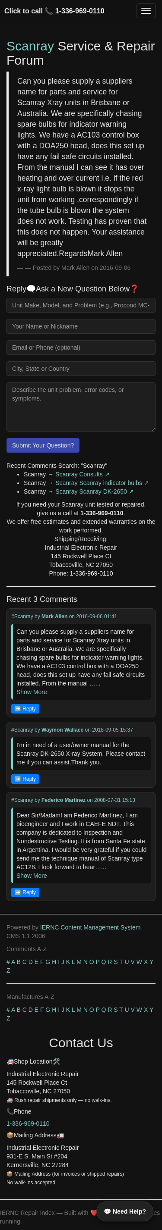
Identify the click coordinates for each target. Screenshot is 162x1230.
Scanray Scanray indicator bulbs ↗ (102, 482)
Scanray (30, 46)
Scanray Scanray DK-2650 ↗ (94, 491)
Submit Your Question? (43, 445)
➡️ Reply (25, 709)
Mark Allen (54, 616)
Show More (31, 692)
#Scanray (22, 616)
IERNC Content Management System (90, 927)
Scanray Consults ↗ (82, 474)
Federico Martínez (63, 800)
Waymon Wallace (62, 730)
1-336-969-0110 (80, 11)
